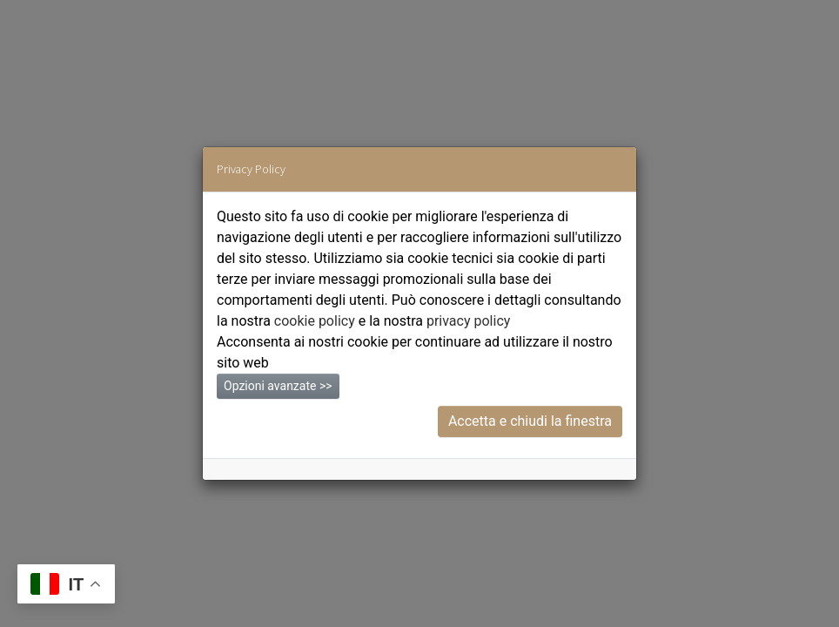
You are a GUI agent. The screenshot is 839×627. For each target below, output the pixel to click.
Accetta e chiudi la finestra (530, 421)
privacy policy (468, 321)
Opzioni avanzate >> (278, 386)
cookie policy (314, 321)
